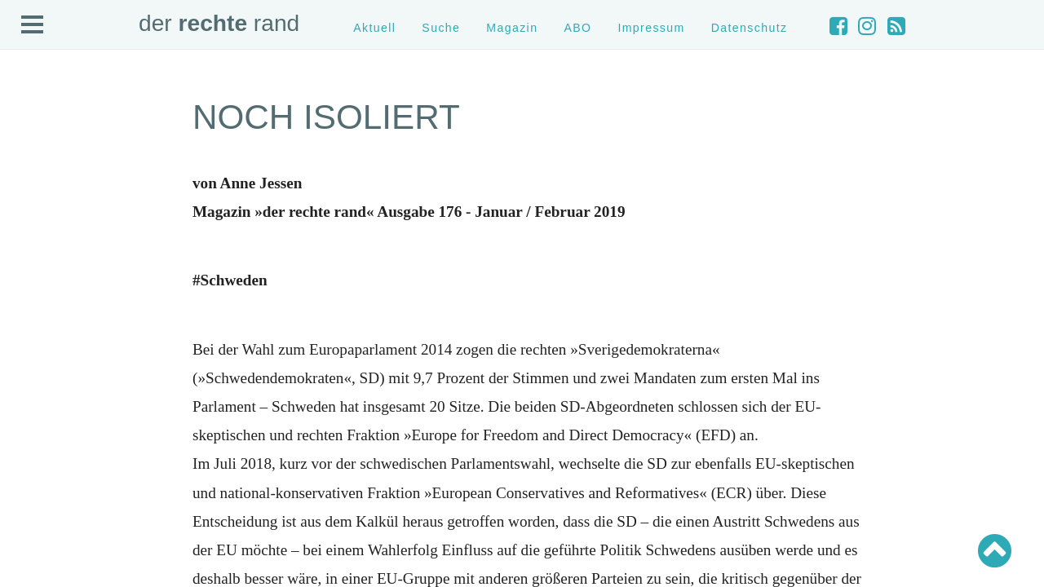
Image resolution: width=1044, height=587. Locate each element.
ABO (577, 27)
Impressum (650, 27)
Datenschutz (749, 27)
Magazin (511, 27)
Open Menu (33, 25)
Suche (441, 27)
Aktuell (374, 27)
